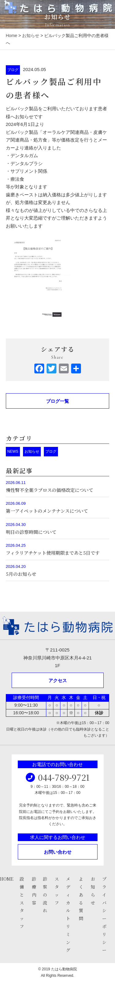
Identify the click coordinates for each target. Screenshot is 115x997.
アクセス (57, 680)
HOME (6, 879)
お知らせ (30, 35)
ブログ (12, 70)
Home (11, 35)
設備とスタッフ (22, 902)
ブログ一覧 (57, 401)
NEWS (12, 451)
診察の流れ (45, 894)
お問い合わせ (57, 852)
